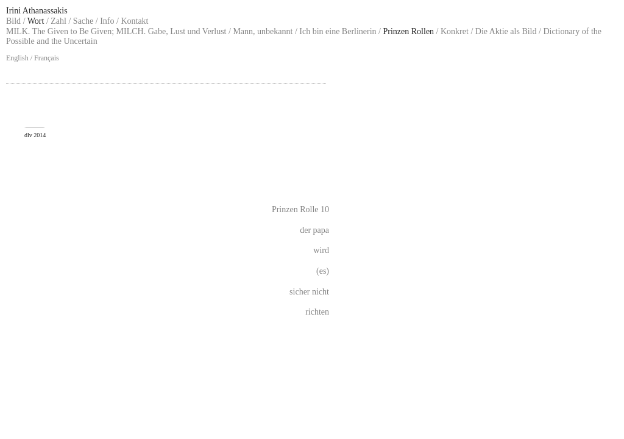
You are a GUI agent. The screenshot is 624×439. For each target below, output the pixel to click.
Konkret (455, 31)
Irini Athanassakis (37, 10)
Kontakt (134, 21)
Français (46, 58)
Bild (13, 21)
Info (107, 21)
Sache (83, 21)
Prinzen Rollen (408, 31)
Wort (35, 21)
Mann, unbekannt (262, 31)
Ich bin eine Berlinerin (337, 31)
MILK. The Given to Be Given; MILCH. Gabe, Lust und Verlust (116, 31)
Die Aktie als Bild (506, 31)
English (17, 58)
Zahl (58, 21)
